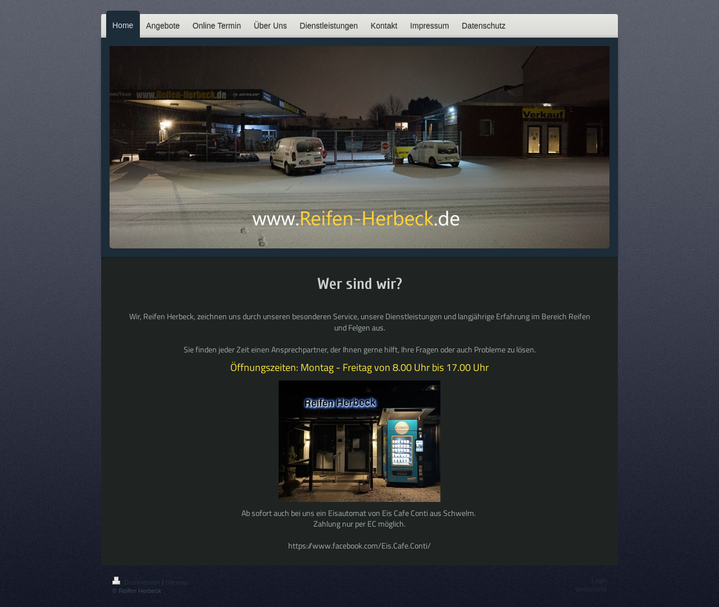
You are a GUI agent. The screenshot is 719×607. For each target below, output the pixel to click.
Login (599, 580)
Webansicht (591, 589)
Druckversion (137, 582)
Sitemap (176, 582)
